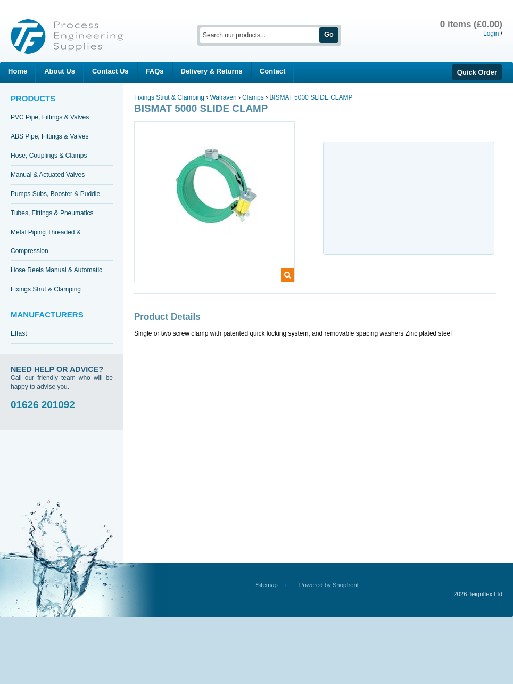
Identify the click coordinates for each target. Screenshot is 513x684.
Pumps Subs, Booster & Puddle (55, 194)
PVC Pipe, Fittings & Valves (50, 117)
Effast (19, 333)
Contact (272, 71)
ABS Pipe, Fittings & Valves (50, 136)
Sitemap (266, 585)
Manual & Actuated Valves (48, 174)
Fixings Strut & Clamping (46, 289)
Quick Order (477, 72)
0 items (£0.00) (471, 24)
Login (491, 33)
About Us (59, 71)
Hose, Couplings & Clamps (49, 155)
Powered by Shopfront (329, 585)
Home (17, 71)
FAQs (155, 71)
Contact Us (110, 71)
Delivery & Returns (212, 71)
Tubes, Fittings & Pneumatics (52, 213)
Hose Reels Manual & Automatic (56, 270)
